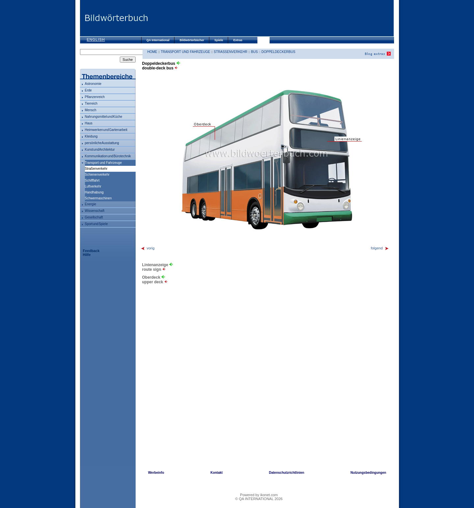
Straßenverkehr (230, 52)
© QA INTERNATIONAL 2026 (259, 499)
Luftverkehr (93, 186)
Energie (90, 204)
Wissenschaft (94, 211)
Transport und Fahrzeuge (103, 163)
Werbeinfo (156, 472)
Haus (88, 123)
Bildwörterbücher (192, 40)
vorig (148, 248)
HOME (152, 52)
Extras (238, 40)
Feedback (91, 251)
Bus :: (256, 52)
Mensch (90, 110)
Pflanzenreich (95, 97)
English (96, 39)
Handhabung (94, 192)
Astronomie (93, 84)
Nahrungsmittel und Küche (103, 116)
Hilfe (87, 255)
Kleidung (91, 136)
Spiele (218, 40)
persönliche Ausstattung (102, 143)
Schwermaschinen (98, 198)
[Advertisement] (271, 18)
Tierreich (91, 103)
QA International (158, 40)
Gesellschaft (94, 217)
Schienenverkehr (97, 174)
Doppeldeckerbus (278, 52)
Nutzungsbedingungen (368, 472)
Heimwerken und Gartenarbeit (106, 130)
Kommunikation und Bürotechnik (108, 156)
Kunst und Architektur (100, 149)
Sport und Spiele (96, 224)
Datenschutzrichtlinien (286, 472)
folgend (380, 248)
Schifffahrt (92, 180)
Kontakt (216, 472)
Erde (88, 90)
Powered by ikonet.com (258, 495)
